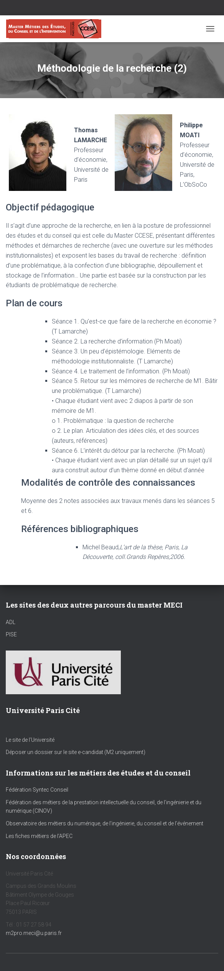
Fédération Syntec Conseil (37, 790)
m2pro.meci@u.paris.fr (34, 933)
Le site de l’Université (30, 740)
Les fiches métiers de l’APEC (39, 836)
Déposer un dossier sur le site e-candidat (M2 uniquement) (75, 752)
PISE (11, 634)
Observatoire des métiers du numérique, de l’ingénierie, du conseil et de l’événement (104, 823)
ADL (10, 622)
